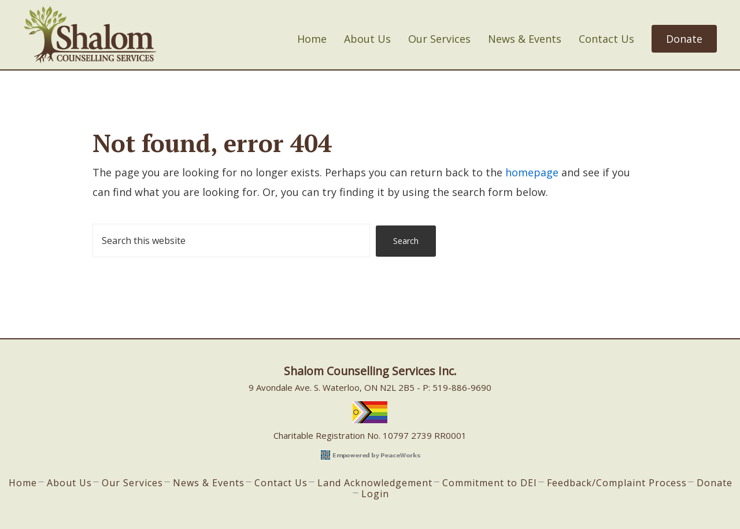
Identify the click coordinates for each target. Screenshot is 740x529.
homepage (531, 172)
